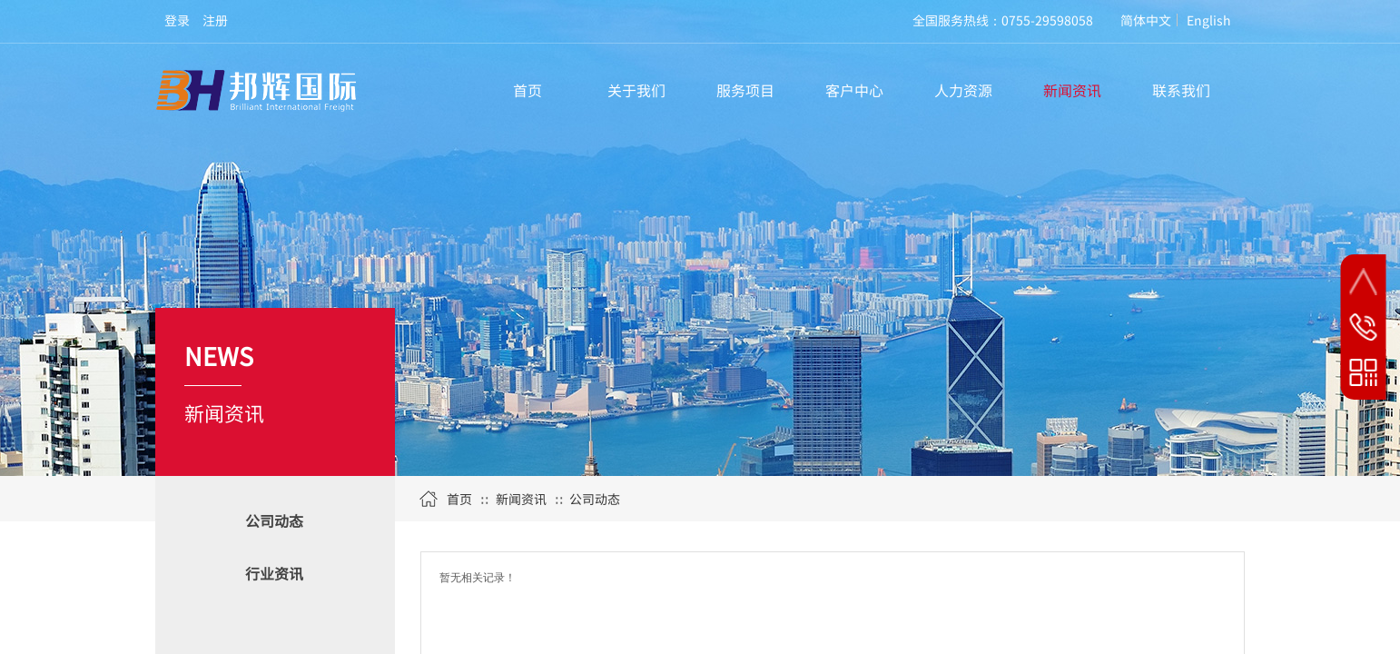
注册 (215, 20)
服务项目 (745, 90)
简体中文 (1145, 20)
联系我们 (1181, 90)
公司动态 (274, 520)
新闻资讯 (1072, 90)
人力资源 (963, 90)
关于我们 (636, 90)
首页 (527, 90)
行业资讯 (274, 573)
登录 (177, 20)
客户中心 (854, 90)
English (1209, 20)
